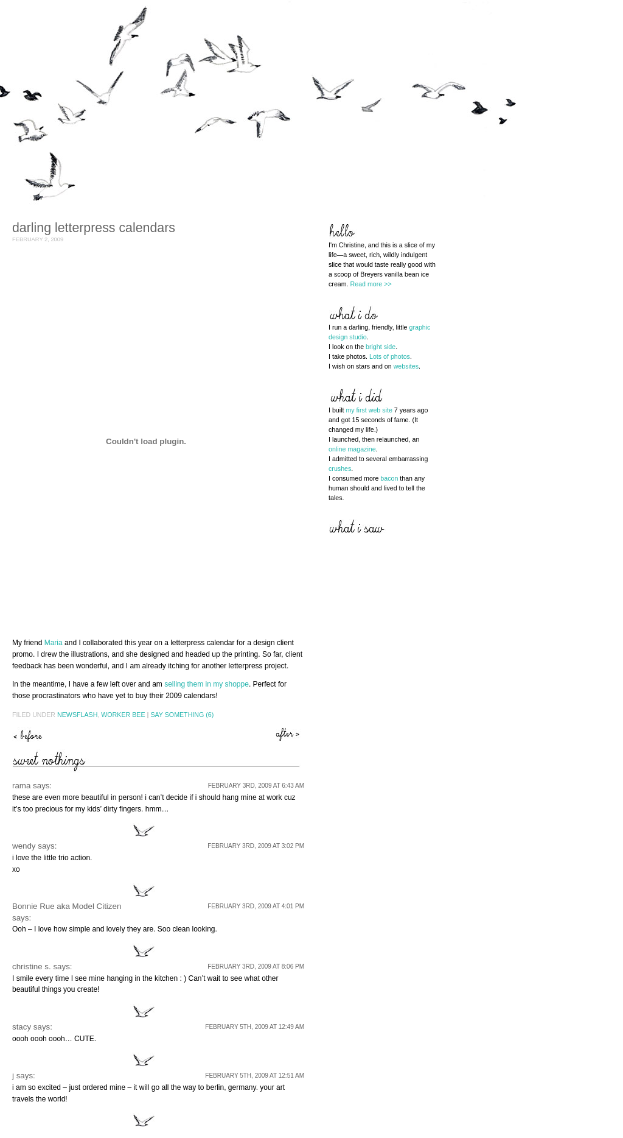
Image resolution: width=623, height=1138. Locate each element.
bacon (389, 478)
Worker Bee (123, 714)
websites (406, 366)
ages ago (27, 734)
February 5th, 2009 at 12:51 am (254, 1075)
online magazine (352, 449)
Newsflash (77, 714)
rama (21, 785)
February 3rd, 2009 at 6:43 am (256, 785)
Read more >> (371, 284)
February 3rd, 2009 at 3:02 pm (255, 846)
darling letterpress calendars (93, 228)
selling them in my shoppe (206, 684)
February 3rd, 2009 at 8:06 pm (255, 966)
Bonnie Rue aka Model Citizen (66, 906)
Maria (53, 642)
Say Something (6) (182, 714)
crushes (340, 468)
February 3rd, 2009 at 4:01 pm (255, 906)
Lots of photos (389, 356)
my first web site (369, 410)
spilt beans (289, 734)
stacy (21, 1026)
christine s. (31, 966)
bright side (380, 346)
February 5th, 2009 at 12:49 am (254, 1026)
